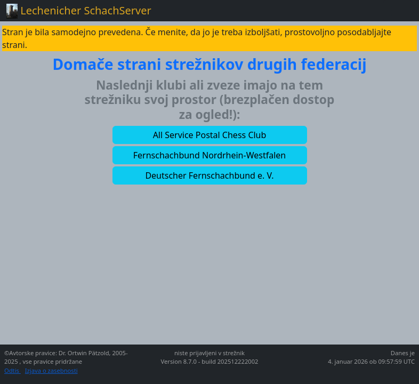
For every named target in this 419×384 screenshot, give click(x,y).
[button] (209, 135)
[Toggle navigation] (398, 10)
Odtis (12, 370)
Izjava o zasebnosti (51, 370)
